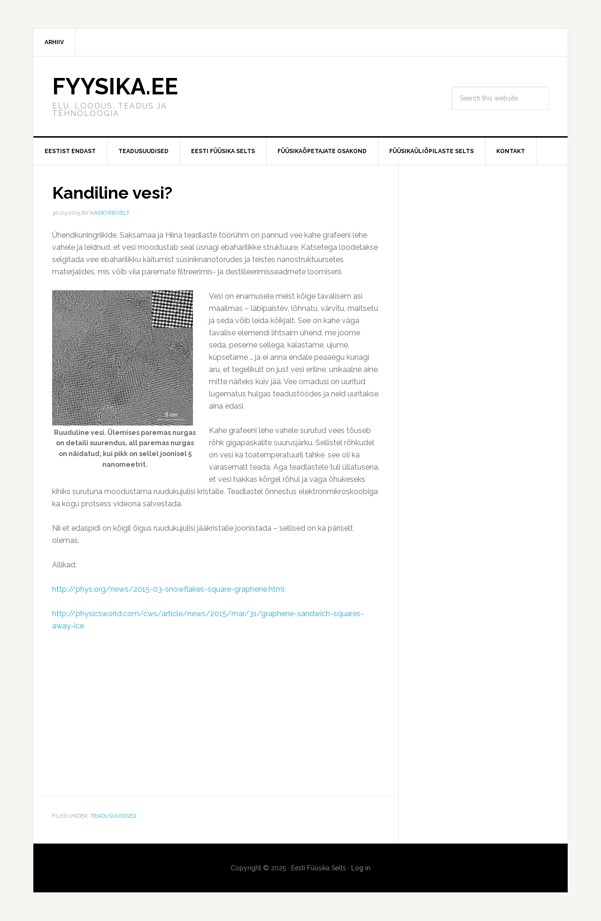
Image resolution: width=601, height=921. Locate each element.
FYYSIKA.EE (115, 86)
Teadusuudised (113, 816)
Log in (360, 868)
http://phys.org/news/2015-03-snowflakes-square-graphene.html (168, 589)
